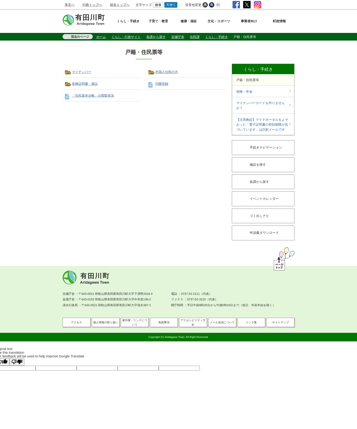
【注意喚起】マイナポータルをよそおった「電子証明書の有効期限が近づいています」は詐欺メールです (262, 124)
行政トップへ (92, 4)
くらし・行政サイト (126, 37)
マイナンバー (81, 72)
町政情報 (279, 21)
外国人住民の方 (166, 72)
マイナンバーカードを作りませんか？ (260, 105)
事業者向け (249, 21)
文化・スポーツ (218, 21)
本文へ (69, 4)
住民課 (195, 37)
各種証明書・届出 (85, 84)
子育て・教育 (158, 21)
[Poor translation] (17, 362)
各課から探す (156, 37)
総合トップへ (120, 4)
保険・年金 (244, 91)
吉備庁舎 (177, 37)
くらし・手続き (128, 21)
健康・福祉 (189, 21)
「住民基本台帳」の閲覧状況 (93, 95)
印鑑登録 (161, 84)
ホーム (101, 37)
